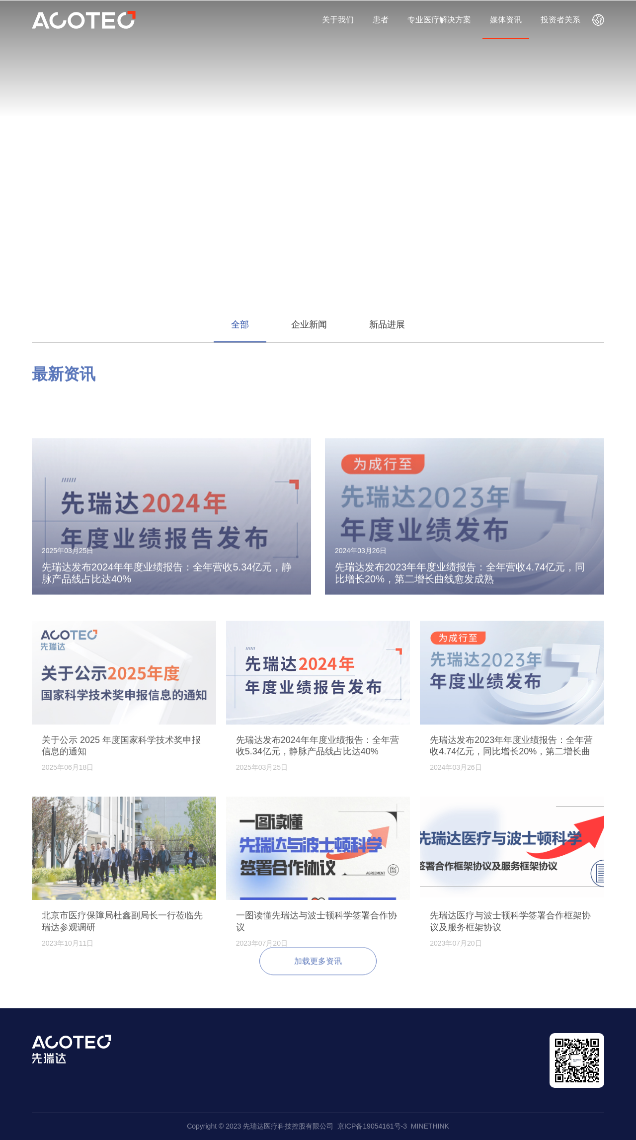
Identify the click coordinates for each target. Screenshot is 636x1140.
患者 (381, 19)
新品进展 (387, 324)
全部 (240, 324)
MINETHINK (430, 1126)
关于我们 (338, 19)
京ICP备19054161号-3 (372, 1126)
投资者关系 (560, 19)
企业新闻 (309, 324)
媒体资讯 (506, 19)
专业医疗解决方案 (439, 19)
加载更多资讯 (318, 968)
